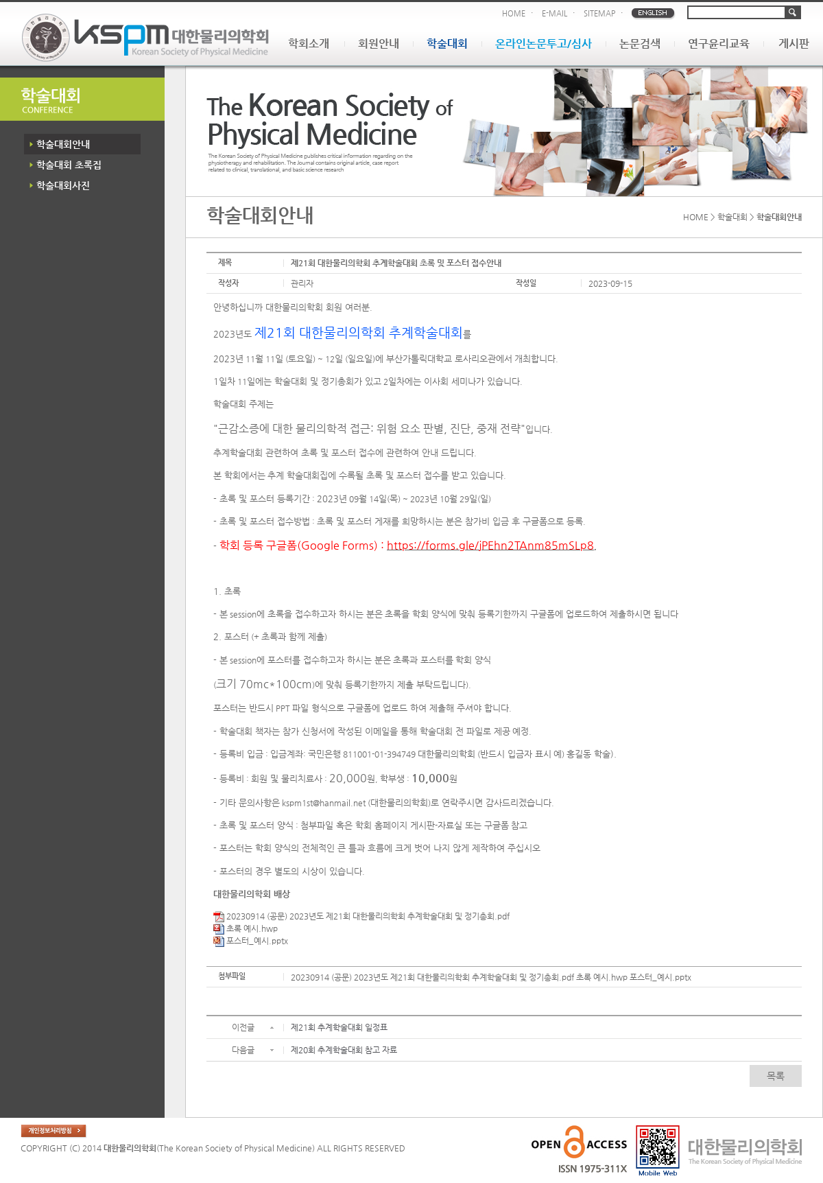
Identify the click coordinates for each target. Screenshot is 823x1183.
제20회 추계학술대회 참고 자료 (344, 1050)
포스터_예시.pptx (250, 941)
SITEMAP (599, 13)
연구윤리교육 (719, 43)
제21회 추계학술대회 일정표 (339, 1027)
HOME (513, 13)
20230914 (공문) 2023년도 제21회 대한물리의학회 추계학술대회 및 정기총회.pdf (361, 916)
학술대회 (447, 43)
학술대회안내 (63, 144)
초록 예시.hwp (245, 928)
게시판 (793, 43)
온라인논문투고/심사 (543, 43)
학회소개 (308, 43)
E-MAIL (554, 13)
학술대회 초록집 (69, 164)
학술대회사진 (63, 185)
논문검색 (639, 43)
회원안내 (378, 43)
